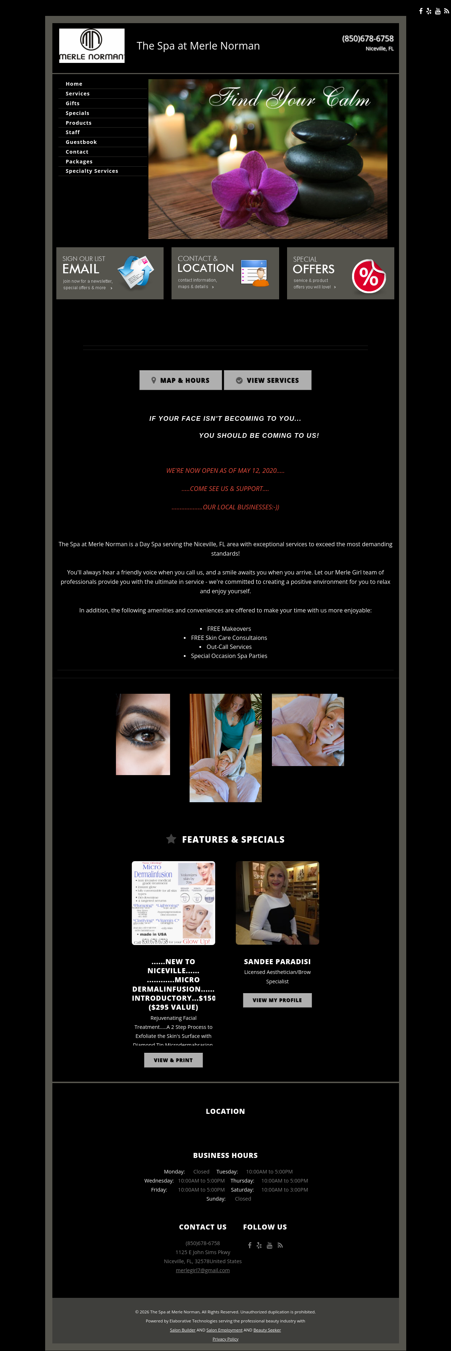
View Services (273, 380)
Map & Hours (185, 380)
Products (79, 122)
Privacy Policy (226, 1339)
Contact (77, 151)
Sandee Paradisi (277, 961)
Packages (79, 161)
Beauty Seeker (267, 1330)
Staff (73, 132)
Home (74, 83)
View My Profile (277, 1000)
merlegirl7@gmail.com (203, 1270)
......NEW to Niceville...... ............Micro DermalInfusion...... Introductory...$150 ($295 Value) (174, 984)
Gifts (73, 103)
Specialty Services (92, 171)
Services (78, 93)
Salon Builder (183, 1330)
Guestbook (81, 141)
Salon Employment (225, 1330)
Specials (78, 113)
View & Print (173, 1060)
